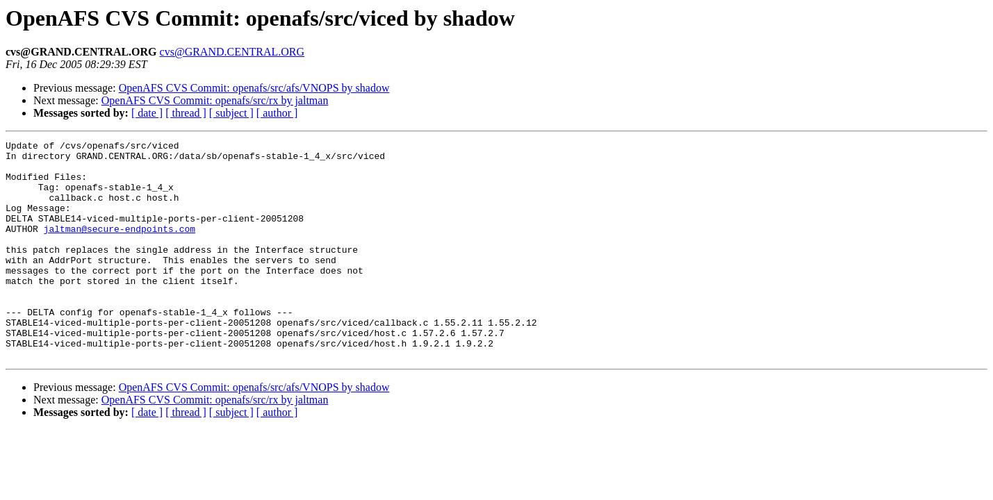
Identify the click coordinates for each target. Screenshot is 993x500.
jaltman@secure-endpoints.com (119, 247)
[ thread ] (185, 113)
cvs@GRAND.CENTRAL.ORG (232, 52)
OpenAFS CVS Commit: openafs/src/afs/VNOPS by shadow (254, 88)
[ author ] (277, 113)
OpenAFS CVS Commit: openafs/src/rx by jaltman (215, 100)
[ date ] (147, 113)
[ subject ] (231, 113)
